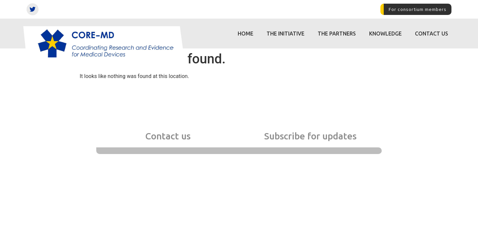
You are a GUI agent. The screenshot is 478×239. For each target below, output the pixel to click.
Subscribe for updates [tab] (310, 136)
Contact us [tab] (168, 136)
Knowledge (385, 34)
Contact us (431, 34)
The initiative (285, 34)
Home (245, 34)
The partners (337, 34)
